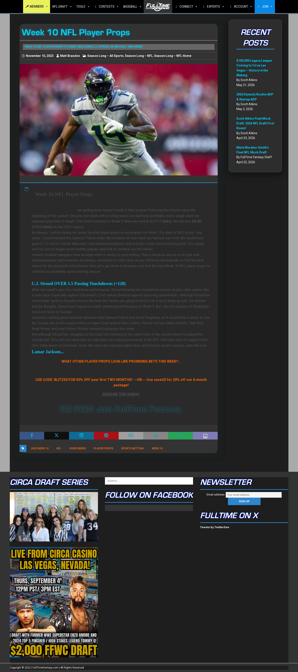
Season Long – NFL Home (172, 56)
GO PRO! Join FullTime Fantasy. (121, 409)
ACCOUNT (243, 6)
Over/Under (77, 448)
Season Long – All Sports (105, 56)
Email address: (244, 494)
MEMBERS (39, 6)
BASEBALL (132, 6)
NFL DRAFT (62, 6)
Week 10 (157, 448)
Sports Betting (132, 448)
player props (103, 448)
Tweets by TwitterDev (214, 527)
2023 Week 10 (40, 448)
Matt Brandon (70, 56)
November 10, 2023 (40, 56)
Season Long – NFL (139, 56)
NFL (58, 448)
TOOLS (82, 6)
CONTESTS (109, 6)
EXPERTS (215, 6)
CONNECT (189, 6)
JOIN (267, 6)
